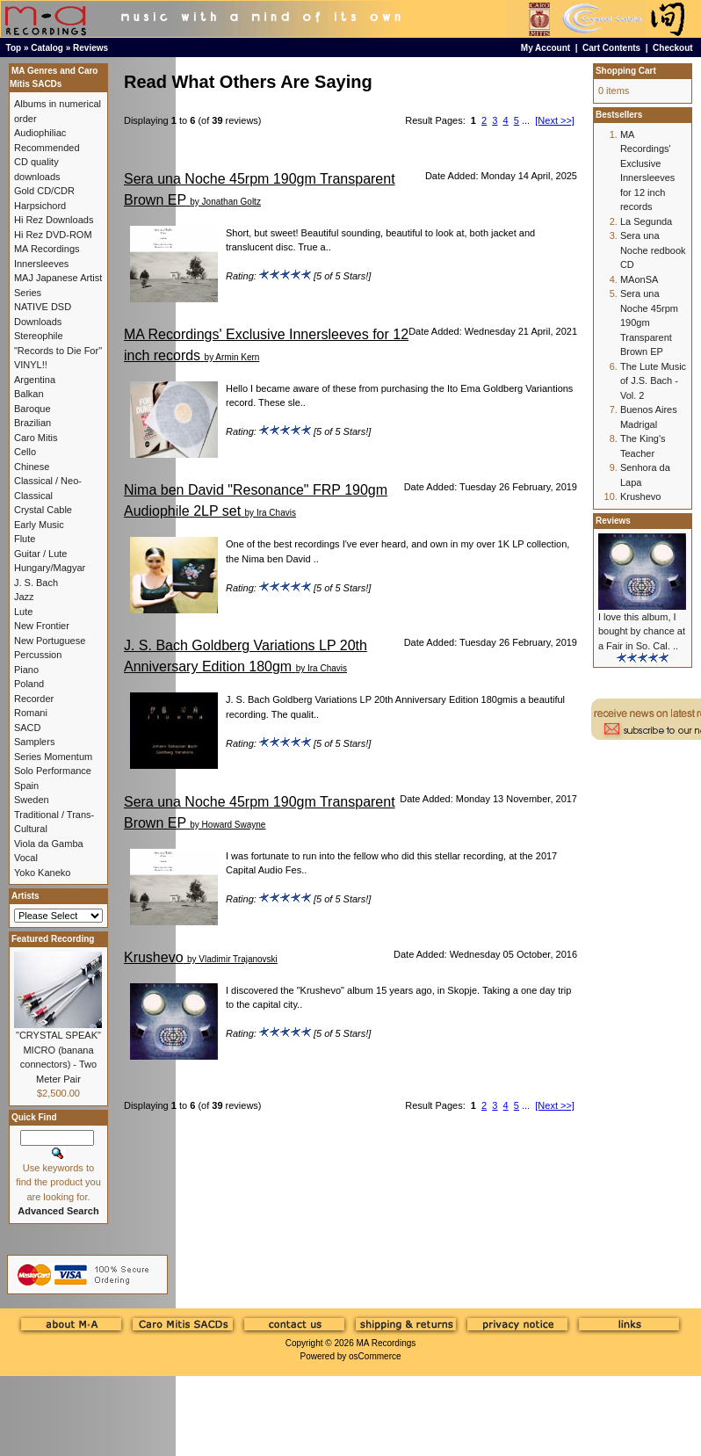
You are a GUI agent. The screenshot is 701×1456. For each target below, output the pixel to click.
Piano (26, 669)
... (526, 120)
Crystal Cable (43, 509)
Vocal (26, 857)
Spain (26, 785)
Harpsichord (40, 205)
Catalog (47, 48)
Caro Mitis (36, 437)
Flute (24, 538)
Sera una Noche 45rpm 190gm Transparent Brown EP (649, 322)
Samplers (34, 741)
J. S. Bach (36, 582)
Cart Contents (611, 48)
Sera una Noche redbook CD (653, 250)
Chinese (31, 466)
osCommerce (375, 1356)
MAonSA (639, 279)
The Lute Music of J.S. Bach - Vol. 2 (653, 381)
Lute (23, 611)
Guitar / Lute (41, 553)
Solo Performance (52, 770)
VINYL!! (30, 364)
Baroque (32, 408)
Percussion (37, 654)
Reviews (90, 48)
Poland (29, 683)
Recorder (34, 698)
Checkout (673, 48)
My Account (545, 48)
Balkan (29, 393)
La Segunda (646, 221)
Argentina (34, 379)
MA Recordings (386, 1343)
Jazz (24, 596)
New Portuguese (49, 640)
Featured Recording (52, 939)
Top (14, 48)
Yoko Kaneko (42, 872)
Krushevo (154, 957)
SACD (27, 727)
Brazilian (32, 422)
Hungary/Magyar (49, 567)
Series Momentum (53, 756)
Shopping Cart (626, 71)
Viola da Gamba (48, 843)
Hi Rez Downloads (53, 219)
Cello (25, 451)
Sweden (31, 799)
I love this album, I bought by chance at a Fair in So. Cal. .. (641, 631)
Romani (30, 712)
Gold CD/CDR (44, 190)
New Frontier (41, 625)
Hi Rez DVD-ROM (53, 234)
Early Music (39, 524)
